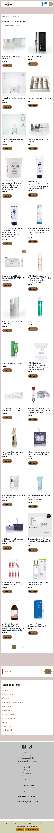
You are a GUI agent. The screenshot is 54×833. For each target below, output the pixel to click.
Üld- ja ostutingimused (27, 761)
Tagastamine (27, 776)
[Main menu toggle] (51, 4)
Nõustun (20, 830)
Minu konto (27, 755)
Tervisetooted (7, 730)
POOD (10, 16)
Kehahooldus (7, 706)
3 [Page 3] (18, 647)
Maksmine (27, 773)
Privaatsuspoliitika (27, 758)
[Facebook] (24, 746)
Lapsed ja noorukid (9, 718)
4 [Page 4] (23, 647)
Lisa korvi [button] (7, 65)
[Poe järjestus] (19, 25)
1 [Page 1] (9, 647)
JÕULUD (5, 698)
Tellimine (27, 770)
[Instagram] (29, 746)
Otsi (48, 671)
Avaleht (27, 752)
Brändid (5, 690)
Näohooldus (6, 726)
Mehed (4, 722)
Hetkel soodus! (7, 694)
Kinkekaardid (6, 710)
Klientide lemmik (8, 714)
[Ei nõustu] (51, 827)
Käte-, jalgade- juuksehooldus (12, 702)
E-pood (27, 767)
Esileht (4, 16)
